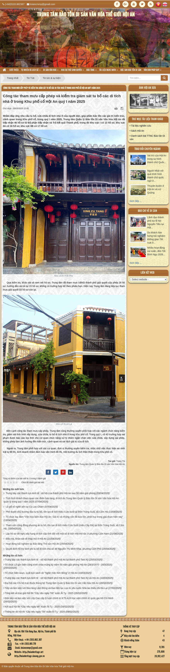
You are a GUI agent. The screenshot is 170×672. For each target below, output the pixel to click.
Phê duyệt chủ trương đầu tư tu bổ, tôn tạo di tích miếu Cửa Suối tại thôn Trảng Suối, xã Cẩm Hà (57, 511)
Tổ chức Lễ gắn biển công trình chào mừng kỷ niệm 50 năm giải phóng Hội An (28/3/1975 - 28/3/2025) (58, 564)
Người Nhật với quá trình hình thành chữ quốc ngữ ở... (155, 175)
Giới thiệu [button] (14, 70)
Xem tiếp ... (136, 201)
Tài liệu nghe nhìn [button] (108, 71)
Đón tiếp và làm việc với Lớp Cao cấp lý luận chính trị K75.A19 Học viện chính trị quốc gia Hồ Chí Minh (59, 598)
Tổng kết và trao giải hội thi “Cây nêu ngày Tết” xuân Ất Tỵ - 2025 (39, 593)
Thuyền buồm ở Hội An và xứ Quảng (155, 189)
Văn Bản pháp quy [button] (152, 71)
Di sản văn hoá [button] (51, 71)
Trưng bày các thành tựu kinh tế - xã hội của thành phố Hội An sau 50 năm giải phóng (51, 493)
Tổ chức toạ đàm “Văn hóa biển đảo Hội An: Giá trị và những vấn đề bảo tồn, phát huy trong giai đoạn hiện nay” (64, 516)
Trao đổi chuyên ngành (147, 149)
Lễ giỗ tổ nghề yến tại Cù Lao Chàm (25, 506)
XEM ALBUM (148, 102)
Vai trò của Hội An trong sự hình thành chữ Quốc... (156, 159)
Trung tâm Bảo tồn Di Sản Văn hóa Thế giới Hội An (49, 666)
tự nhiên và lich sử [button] (31, 71)
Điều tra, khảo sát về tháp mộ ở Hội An (26, 538)
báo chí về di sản (147, 210)
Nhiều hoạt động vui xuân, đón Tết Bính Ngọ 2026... (156, 251)
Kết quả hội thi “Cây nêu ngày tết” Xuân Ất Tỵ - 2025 (32, 606)
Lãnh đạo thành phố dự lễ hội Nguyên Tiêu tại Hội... (155, 222)
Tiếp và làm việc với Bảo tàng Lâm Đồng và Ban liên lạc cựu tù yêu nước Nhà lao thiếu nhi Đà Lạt (56, 588)
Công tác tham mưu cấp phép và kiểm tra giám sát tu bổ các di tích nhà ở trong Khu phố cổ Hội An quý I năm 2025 (51, 88)
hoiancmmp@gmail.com (42, 4)
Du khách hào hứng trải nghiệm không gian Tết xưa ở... (156, 237)
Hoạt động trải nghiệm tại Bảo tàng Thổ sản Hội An (32, 543)
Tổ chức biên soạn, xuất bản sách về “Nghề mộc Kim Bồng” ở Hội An (41, 573)
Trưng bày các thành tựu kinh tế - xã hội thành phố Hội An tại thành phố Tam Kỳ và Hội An (52, 578)
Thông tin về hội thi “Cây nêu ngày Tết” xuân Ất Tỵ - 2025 (35, 611)
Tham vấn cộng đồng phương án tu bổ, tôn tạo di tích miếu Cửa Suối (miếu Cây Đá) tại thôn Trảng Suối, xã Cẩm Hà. (64, 527)
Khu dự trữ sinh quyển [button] (72, 71)
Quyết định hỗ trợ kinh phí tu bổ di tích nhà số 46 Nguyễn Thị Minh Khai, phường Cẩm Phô (53, 548)
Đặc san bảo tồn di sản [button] (130, 70)
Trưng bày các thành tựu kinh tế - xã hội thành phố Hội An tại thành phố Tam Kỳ (47, 559)
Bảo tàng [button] (91, 71)
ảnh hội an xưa (147, 87)
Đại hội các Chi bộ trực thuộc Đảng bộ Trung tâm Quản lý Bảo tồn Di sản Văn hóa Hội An (51, 583)
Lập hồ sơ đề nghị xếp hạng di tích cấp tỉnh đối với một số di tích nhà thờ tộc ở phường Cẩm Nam (57, 533)
